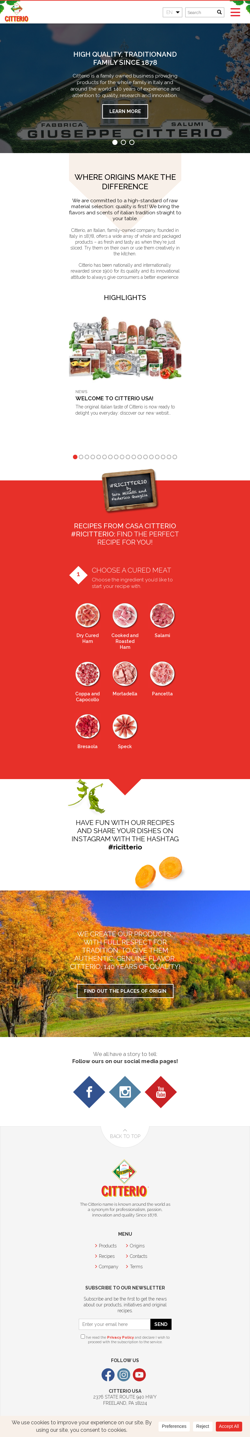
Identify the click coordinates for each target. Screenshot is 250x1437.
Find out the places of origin (125, 991)
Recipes (107, 1256)
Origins (137, 1245)
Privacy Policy (120, 1337)
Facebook (108, 1374)
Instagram (123, 1374)
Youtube (139, 1374)
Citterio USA (17, 12)
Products (108, 1245)
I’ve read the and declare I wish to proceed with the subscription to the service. (125, 1339)
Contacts (138, 1256)
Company (108, 1266)
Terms (136, 1266)
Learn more (125, 111)
